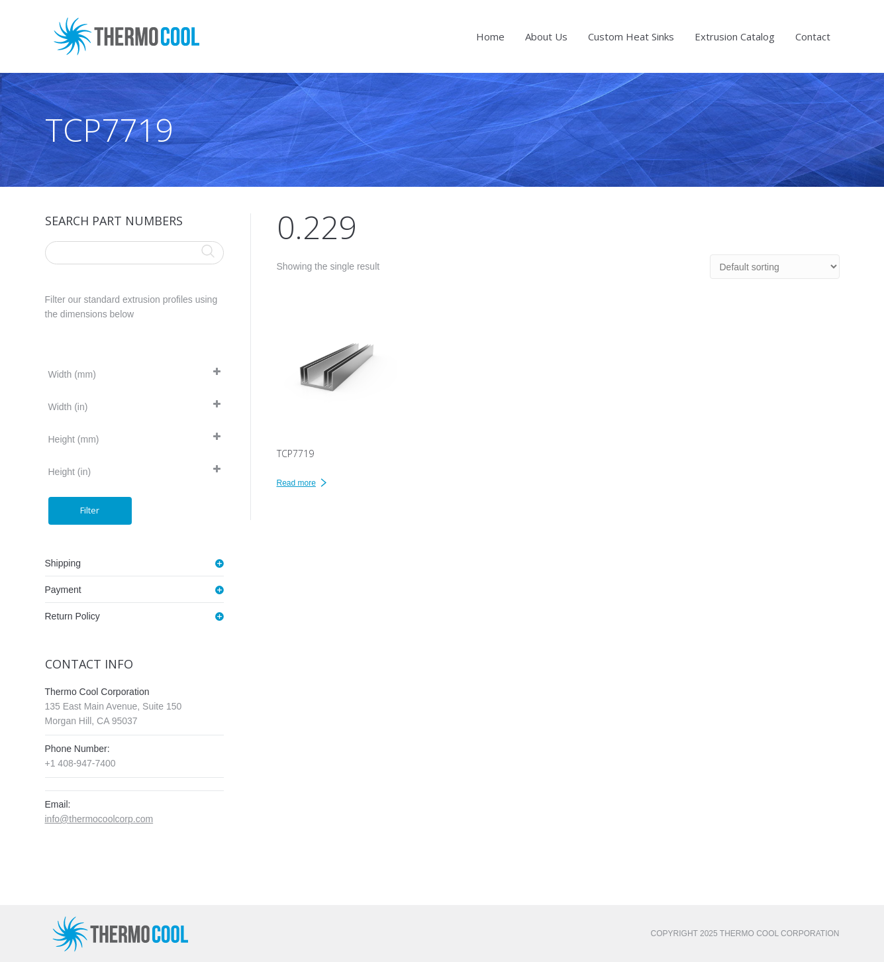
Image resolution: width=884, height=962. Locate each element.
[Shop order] (775, 266)
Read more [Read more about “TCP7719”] (296, 483)
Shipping (63, 563)
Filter (89, 510)
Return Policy (72, 616)
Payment (63, 589)
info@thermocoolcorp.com (99, 819)
